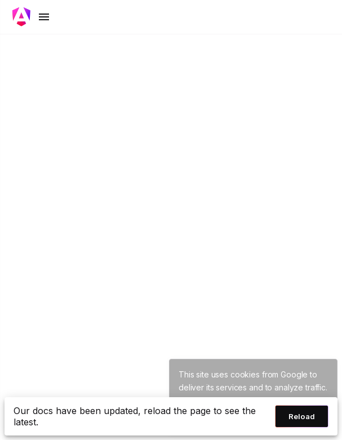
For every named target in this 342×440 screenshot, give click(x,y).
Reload (301, 416)
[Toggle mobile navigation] (31, 17)
